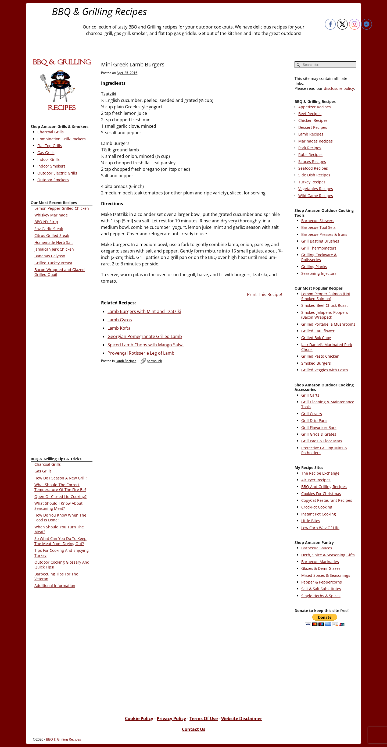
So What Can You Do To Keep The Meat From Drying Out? (60, 541)
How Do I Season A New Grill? (60, 478)
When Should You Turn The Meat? (59, 529)
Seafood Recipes (313, 168)
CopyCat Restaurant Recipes (326, 500)
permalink (154, 360)
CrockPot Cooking (316, 507)
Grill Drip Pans (314, 420)
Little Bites (310, 520)
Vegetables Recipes (315, 188)
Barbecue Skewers (317, 220)
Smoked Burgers (316, 363)
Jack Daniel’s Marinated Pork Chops (326, 347)
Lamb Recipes (126, 360)
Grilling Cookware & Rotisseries (319, 257)
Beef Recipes (309, 113)
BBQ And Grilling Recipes (324, 486)
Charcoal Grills (50, 131)
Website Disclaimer (241, 718)
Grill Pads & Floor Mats (321, 440)
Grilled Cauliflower (318, 330)
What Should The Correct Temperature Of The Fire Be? (60, 487)
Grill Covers (311, 413)
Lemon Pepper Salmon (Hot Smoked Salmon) (325, 296)
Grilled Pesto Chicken (320, 356)
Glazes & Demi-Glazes (321, 568)
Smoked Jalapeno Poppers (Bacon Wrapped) (324, 315)
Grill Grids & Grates (318, 434)
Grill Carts (310, 395)
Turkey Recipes (311, 181)
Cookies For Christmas (321, 493)
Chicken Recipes (313, 120)
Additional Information (54, 585)
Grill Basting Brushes (320, 241)
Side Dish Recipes (314, 174)
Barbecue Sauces (316, 547)
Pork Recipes (309, 147)
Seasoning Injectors (318, 273)
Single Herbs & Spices (321, 595)
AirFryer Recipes (316, 479)
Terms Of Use (203, 718)
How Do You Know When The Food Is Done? (60, 517)
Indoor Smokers (51, 166)
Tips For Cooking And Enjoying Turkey (61, 553)
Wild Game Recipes (315, 195)
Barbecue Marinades (320, 561)
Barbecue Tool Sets (318, 227)
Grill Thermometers (318, 248)
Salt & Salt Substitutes (321, 588)
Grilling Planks (314, 266)
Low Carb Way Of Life (320, 527)
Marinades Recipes (315, 141)
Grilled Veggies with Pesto (324, 369)
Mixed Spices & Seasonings (325, 575)
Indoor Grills (48, 159)
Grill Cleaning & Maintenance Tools (327, 404)
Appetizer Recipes (314, 106)
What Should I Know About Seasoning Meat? (58, 506)
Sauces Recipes (312, 161)
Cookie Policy (139, 718)
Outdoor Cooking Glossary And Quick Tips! (61, 565)
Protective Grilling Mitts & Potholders (324, 450)
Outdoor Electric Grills (57, 173)
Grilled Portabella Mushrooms (328, 324)
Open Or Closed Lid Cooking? (60, 496)
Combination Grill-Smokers (61, 138)
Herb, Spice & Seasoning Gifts (328, 554)
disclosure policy (339, 88)
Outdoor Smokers (53, 179)
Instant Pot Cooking (318, 514)
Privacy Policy (171, 718)
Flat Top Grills (49, 145)
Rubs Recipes (310, 154)
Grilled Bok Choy (316, 337)
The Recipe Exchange (320, 473)
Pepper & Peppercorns (321, 582)
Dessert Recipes (312, 127)
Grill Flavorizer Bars (318, 427)
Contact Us (193, 729)
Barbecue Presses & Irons (324, 234)
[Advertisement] (61, 368)
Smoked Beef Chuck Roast (324, 305)
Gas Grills (46, 152)
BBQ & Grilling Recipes (99, 11)
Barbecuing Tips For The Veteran (56, 576)
